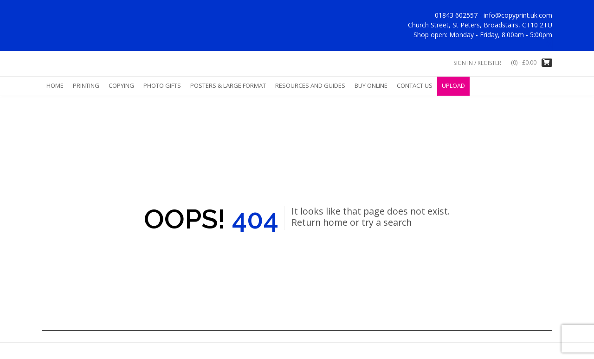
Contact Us (415, 85)
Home (55, 85)
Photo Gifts (162, 85)
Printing (86, 85)
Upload (453, 85)
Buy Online (371, 85)
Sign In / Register (477, 62)
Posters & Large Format (228, 85)
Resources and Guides (310, 85)
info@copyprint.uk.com (518, 15)
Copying (121, 85)
